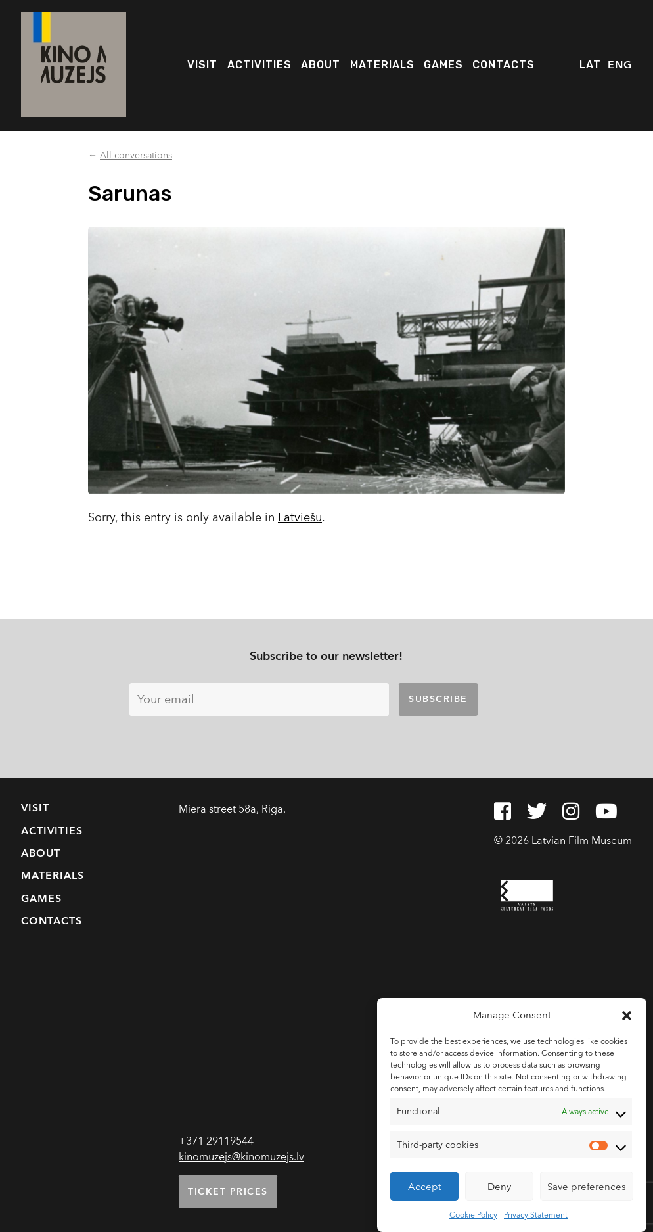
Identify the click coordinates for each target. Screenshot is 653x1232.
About (320, 65)
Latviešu (300, 517)
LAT (590, 65)
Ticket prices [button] (228, 1191)
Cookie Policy (473, 1215)
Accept (424, 1186)
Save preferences (586, 1186)
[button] (626, 1015)
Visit (202, 65)
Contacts (503, 65)
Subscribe (438, 699)
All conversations (136, 155)
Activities (259, 65)
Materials (382, 65)
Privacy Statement (536, 1215)
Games (443, 65)
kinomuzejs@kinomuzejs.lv (241, 1157)
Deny (499, 1186)
